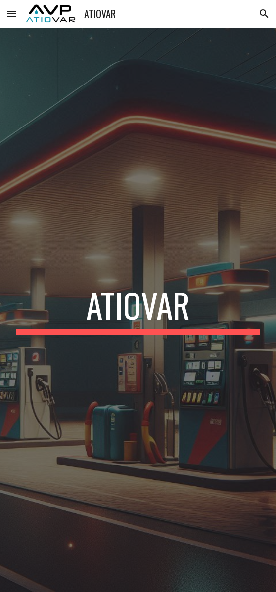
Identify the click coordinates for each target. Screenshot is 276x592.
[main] (137, 310)
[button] (12, 13)
